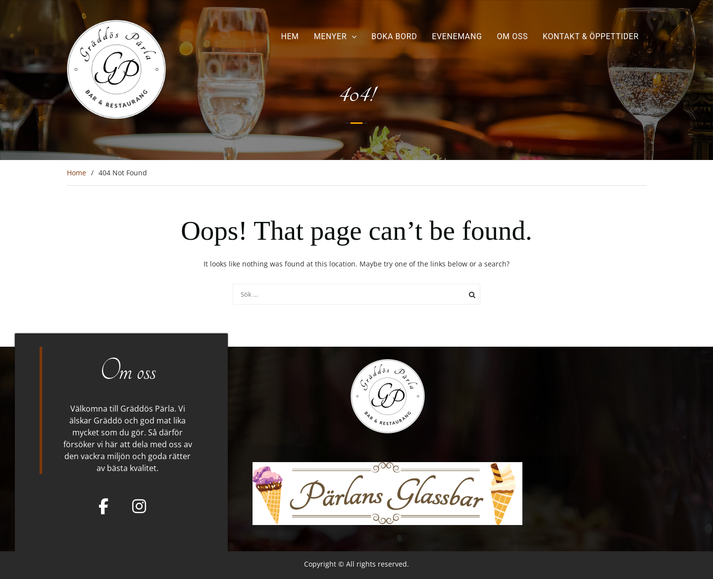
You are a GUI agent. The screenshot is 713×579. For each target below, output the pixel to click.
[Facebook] (103, 506)
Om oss (512, 36)
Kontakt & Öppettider (591, 36)
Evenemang (457, 36)
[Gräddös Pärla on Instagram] (139, 506)
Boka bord (394, 36)
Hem (290, 36)
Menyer (330, 36)
